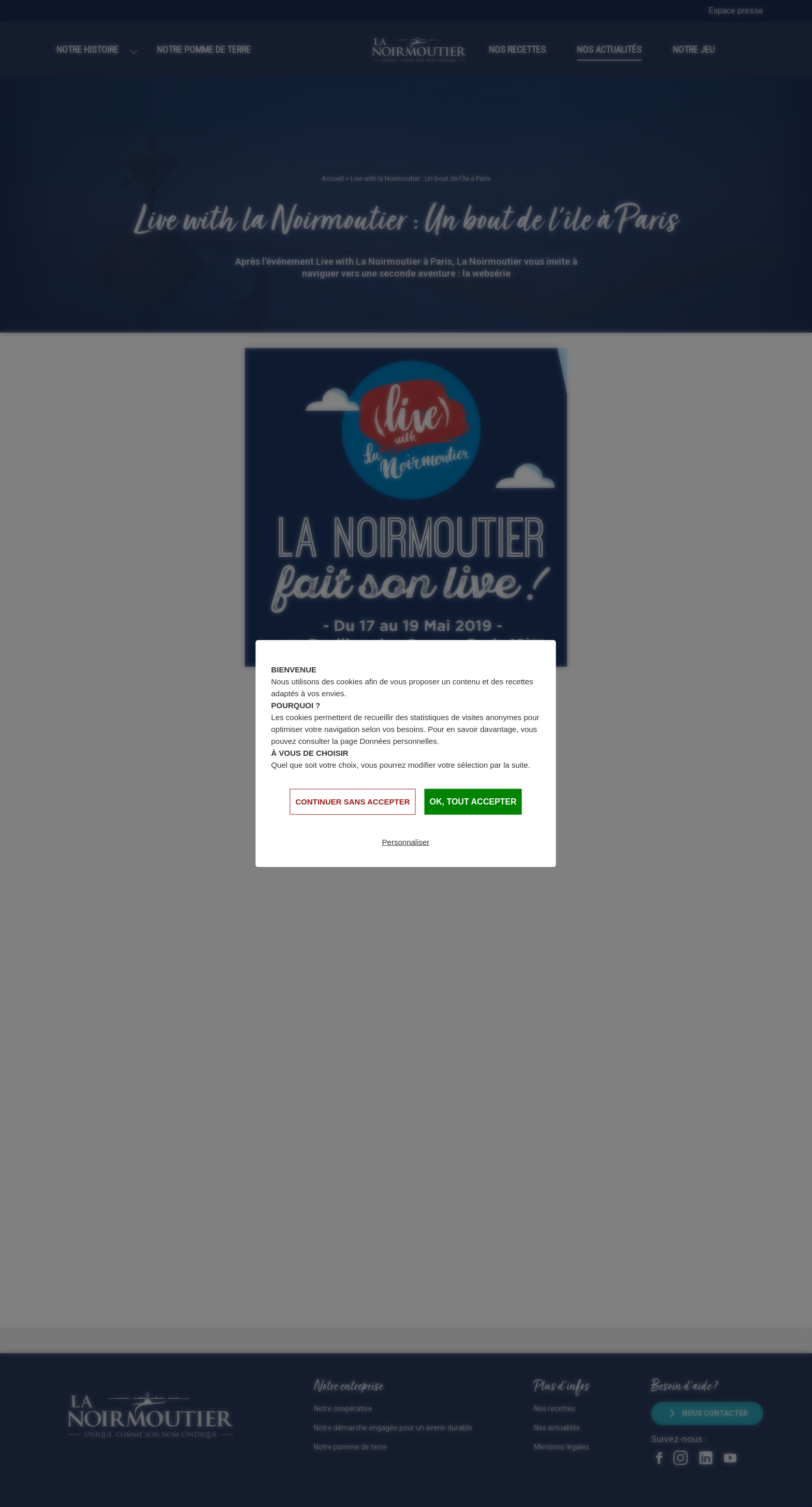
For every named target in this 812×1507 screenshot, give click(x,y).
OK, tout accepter (473, 801)
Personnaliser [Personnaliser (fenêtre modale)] (406, 841)
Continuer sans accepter (352, 801)
